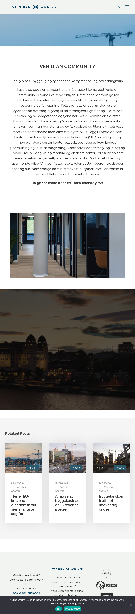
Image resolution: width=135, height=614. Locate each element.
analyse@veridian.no (26, 593)
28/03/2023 (17, 483)
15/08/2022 (61, 483)
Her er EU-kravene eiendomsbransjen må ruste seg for (23, 505)
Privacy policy (72, 609)
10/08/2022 (105, 483)
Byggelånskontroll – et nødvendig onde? (111, 503)
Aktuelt (32, 468)
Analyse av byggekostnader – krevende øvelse (67, 503)
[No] (130, 605)
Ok (58, 609)
